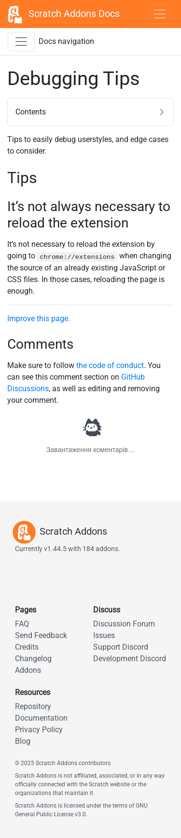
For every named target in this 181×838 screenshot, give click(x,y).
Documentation (41, 718)
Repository (33, 706)
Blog (22, 741)
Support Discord (120, 647)
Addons (28, 670)
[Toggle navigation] (159, 14)
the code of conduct (110, 365)
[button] (90, 112)
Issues (104, 635)
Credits (27, 647)
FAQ (22, 623)
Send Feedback (41, 635)
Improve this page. (38, 318)
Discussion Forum (124, 623)
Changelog (33, 658)
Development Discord (129, 658)
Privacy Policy (39, 729)
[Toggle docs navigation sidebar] (21, 41)
